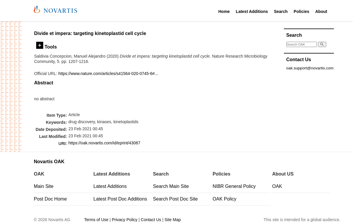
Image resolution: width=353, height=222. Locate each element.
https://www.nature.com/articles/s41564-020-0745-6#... (108, 73)
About (321, 11)
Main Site (44, 186)
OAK (277, 186)
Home (224, 11)
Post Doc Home (50, 198)
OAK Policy (225, 198)
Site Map (172, 219)
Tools (46, 46)
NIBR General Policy (234, 186)
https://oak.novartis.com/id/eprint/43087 (104, 143)
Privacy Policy (124, 219)
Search (281, 11)
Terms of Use (96, 219)
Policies (301, 11)
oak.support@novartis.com (310, 68)
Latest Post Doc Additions (120, 198)
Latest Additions (252, 11)
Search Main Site (171, 186)
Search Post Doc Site (175, 198)
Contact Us (151, 219)
